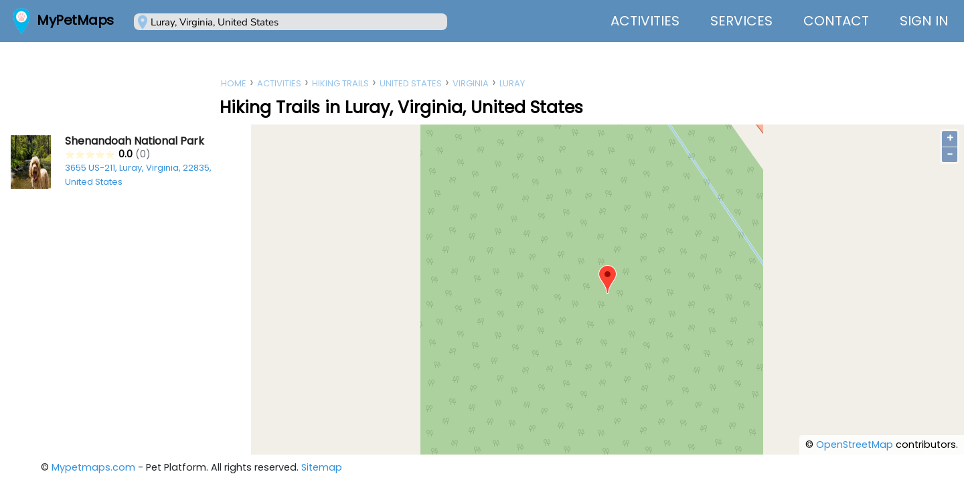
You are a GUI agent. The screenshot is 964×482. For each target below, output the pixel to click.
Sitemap (321, 467)
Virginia (471, 83)
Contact (836, 20)
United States (411, 83)
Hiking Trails (340, 83)
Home (233, 83)
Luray (512, 83)
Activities (645, 20)
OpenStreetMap (854, 444)
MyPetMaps (75, 20)
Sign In (924, 20)
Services (741, 20)
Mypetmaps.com (93, 467)
